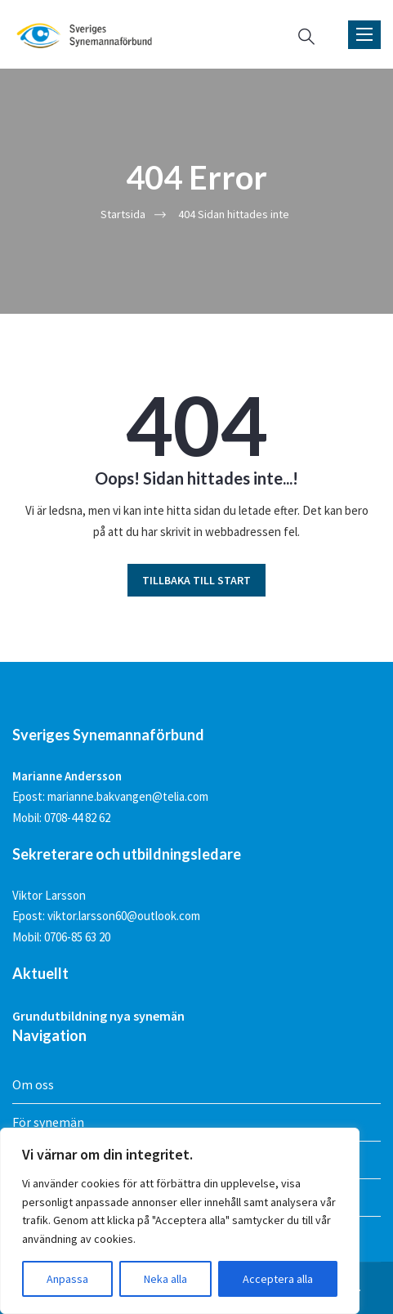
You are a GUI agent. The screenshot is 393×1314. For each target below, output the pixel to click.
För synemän (48, 1122)
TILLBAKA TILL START (196, 580)
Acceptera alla (278, 1279)
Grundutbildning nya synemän (98, 1016)
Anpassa (67, 1279)
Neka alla (165, 1279)
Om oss (33, 1084)
